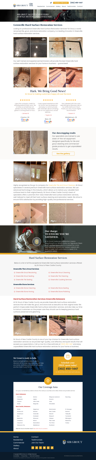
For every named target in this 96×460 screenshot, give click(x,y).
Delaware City (21, 425)
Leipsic (35, 399)
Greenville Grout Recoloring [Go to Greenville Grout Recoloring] (26, 272)
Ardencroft (20, 411)
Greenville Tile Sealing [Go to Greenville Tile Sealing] (24, 280)
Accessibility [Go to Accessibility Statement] (16, 456)
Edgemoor (36, 409)
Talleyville (67, 414)
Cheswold (20, 399)
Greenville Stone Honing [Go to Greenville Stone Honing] (25, 292)
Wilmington (68, 418)
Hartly (18, 403)
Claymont (20, 423)
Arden (18, 409)
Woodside (52, 403)
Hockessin (36, 416)
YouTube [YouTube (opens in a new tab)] (44, 447)
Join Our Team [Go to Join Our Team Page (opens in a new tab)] (37, 443)
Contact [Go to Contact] (80, 6)
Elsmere (35, 411)
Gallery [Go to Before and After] (58, 6)
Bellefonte (20, 418)
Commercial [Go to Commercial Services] (50, 6)
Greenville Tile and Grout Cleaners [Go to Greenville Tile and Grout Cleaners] (61, 185)
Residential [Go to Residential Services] (41, 6)
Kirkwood (35, 418)
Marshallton (36, 423)
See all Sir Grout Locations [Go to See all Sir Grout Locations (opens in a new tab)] (40, 428)
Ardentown (20, 414)
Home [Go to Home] (15, 437)
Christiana (20, 420)
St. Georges (68, 409)
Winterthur (68, 420)
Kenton (35, 397)
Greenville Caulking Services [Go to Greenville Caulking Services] (61, 280)
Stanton (67, 411)
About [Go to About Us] (64, 6)
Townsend (68, 416)
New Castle (52, 411)
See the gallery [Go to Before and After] (63, 153)
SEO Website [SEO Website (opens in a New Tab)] (67, 455)
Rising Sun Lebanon (54, 397)
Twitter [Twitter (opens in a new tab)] (40, 447)
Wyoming (67, 397)
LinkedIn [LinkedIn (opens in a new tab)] (48, 447)
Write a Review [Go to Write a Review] (51, 2)
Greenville (35, 414)
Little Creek (36, 401)
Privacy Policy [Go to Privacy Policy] (24, 456)
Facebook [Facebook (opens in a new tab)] (36, 447)
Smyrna (51, 399)
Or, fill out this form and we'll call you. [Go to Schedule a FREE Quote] (68, 372)
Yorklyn (67, 423)
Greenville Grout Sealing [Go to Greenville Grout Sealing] (25, 276)
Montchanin (52, 409)
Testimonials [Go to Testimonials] (71, 6)
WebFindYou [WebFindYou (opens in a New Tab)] (80, 455)
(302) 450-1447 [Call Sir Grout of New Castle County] (76, 3)
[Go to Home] (24, 5)
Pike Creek (52, 420)
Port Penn (51, 423)
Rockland (51, 425)
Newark (51, 414)
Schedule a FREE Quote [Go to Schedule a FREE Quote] (60, 3)
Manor (35, 420)
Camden (19, 397)
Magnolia (35, 403)
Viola (50, 401)
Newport (51, 416)
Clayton (19, 401)
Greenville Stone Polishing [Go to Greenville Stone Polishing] (60, 292)
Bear (18, 416)
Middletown (36, 425)
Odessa (51, 418)
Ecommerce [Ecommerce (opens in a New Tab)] (73, 455)
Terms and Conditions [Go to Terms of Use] (34, 456)
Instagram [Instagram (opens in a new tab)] (32, 447)
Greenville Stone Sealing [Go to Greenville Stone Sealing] (60, 288)
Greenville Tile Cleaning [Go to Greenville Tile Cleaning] (59, 276)
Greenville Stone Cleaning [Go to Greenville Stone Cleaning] (25, 288)
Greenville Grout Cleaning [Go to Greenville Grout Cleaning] (60, 272)
